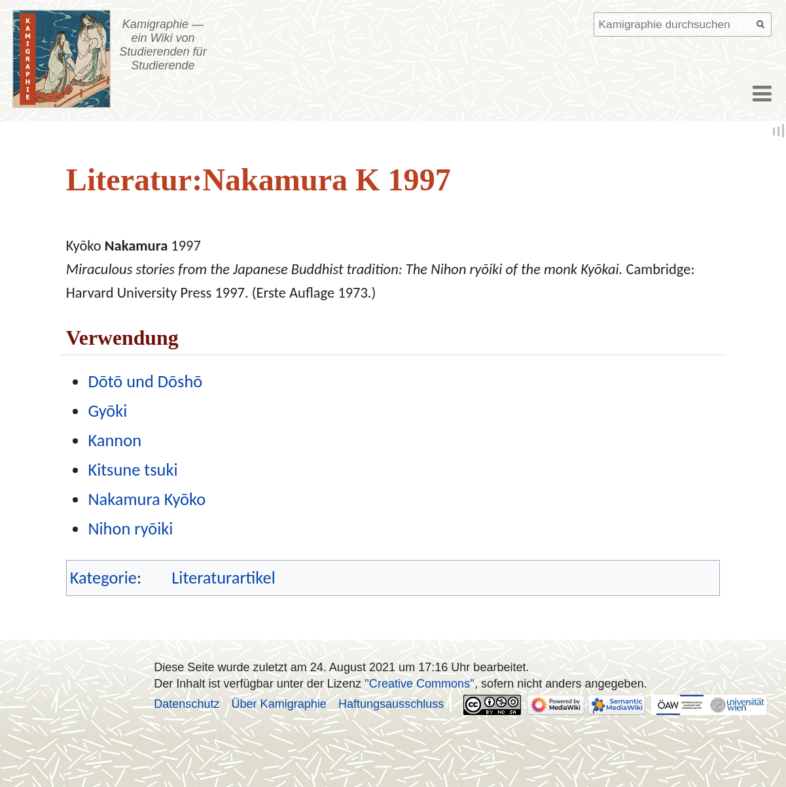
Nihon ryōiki (130, 528)
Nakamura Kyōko (146, 499)
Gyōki (107, 410)
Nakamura (136, 245)
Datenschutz (186, 703)
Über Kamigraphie (279, 703)
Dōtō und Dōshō (145, 381)
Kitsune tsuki (132, 469)
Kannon (114, 440)
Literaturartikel (223, 577)
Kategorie (103, 577)
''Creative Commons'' (419, 683)
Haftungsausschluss (391, 703)
